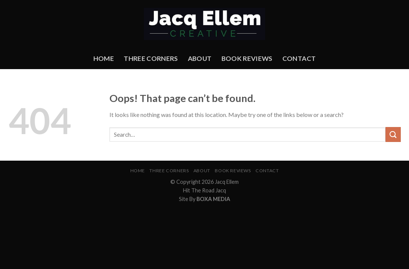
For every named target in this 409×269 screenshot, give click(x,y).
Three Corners (151, 58)
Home (103, 58)
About (200, 58)
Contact (299, 58)
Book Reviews (247, 58)
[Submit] (392, 134)
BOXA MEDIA (213, 199)
